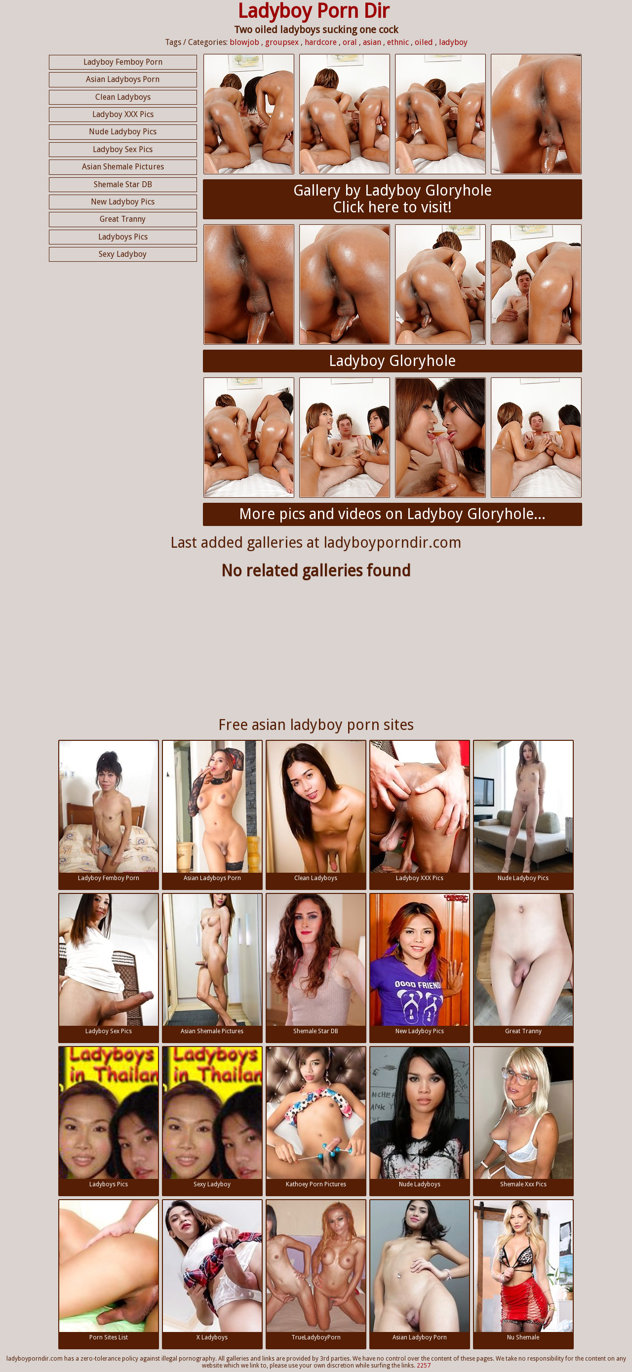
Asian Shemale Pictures (123, 166)
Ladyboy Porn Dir (313, 11)
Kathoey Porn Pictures (316, 1117)
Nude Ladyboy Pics (123, 131)
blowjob (244, 42)
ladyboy (453, 42)
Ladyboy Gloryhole (392, 360)
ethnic (398, 42)
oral (350, 42)
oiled (424, 42)
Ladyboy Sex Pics (123, 149)
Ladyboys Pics (123, 237)
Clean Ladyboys (123, 97)
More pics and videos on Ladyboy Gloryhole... (392, 514)
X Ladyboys (212, 1270)
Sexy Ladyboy (123, 254)
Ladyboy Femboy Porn (122, 62)
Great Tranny (123, 219)
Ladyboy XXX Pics (123, 114)
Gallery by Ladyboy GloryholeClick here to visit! (392, 199)
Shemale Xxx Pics (523, 1117)
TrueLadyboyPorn (316, 1270)
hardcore (321, 42)
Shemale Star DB (123, 184)
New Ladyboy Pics (123, 201)
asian (372, 42)
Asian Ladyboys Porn (122, 79)
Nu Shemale (523, 1270)
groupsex (282, 42)
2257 (424, 1365)
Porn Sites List (108, 1270)
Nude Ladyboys (419, 1117)
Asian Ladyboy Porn (419, 1270)
